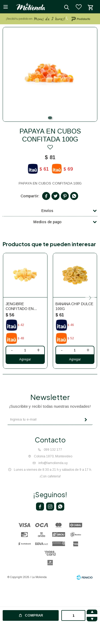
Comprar (34, 615)
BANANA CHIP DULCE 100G (74, 306)
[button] (50, 117)
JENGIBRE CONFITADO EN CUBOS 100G (20, 306)
